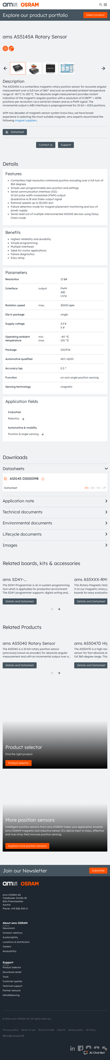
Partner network (12, 990)
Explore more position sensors (27, 846)
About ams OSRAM (15, 923)
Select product (95, 15)
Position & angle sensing (23, 434)
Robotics (13, 418)
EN (87, 487)
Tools (6, 976)
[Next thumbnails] (103, 68)
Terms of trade (46, 1029)
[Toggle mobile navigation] (105, 5)
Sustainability (10, 937)
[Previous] (52, 609)
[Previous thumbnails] (5, 68)
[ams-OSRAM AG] (21, 5)
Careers (7, 946)
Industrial (14, 412)
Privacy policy (10, 1029)
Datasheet (15, 132)
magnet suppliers (26, 120)
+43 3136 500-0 (19, 908)
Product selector (18, 763)
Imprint (61, 1029)
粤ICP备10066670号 (13, 1035)
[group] (37, 587)
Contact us (45, 144)
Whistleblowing (11, 995)
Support (66, 144)
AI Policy (91, 1029)
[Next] (59, 609)
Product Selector (12, 967)
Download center (12, 972)
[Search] (100, 5)
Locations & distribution (16, 941)
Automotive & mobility (22, 427)
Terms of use (28, 1029)
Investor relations (12, 932)
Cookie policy (75, 1029)
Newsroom (9, 928)
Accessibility (9, 951)
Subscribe (98, 870)
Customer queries (12, 981)
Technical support (12, 985)
